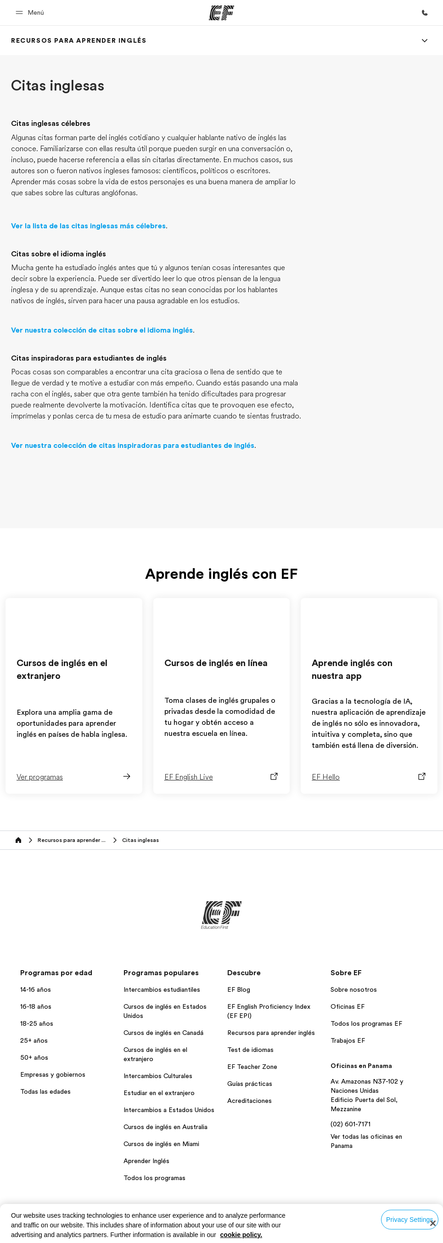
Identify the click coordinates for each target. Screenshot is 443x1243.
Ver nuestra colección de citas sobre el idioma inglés (102, 330)
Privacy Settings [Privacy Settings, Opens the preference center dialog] (409, 1219)
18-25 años (36, 1023)
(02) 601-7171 (350, 1124)
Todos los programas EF (366, 1023)
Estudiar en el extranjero (159, 1092)
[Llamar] (424, 13)
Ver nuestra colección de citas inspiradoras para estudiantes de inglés (132, 445)
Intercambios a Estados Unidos (168, 1109)
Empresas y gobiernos (52, 1074)
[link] (78, 40)
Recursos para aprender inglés (271, 1032)
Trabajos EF (348, 1040)
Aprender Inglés (146, 1160)
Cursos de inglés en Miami (161, 1143)
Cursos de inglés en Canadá (163, 1032)
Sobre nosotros (354, 989)
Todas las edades (45, 1091)
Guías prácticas (249, 1083)
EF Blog (238, 989)
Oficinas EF (347, 1006)
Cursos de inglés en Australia (165, 1126)
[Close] (433, 1223)
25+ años (34, 1040)
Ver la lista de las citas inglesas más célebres (88, 226)
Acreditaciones (249, 1100)
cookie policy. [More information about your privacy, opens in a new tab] (241, 1234)
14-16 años (35, 989)
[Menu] (424, 40)
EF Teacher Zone (252, 1066)
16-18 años (35, 1006)
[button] (31, 12)
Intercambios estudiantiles (161, 989)
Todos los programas (154, 1177)
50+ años (34, 1057)
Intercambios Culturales (157, 1075)
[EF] (221, 13)
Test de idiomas (250, 1049)
